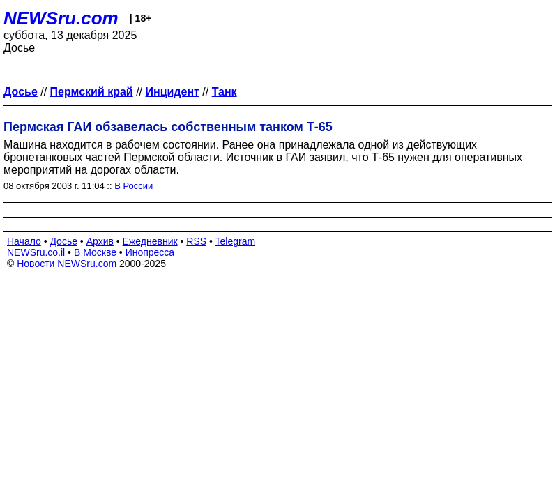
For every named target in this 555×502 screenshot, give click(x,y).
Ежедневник (150, 241)
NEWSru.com (61, 18)
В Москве (95, 252)
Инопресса (150, 252)
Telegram (235, 241)
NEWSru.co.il (36, 252)
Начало (24, 241)
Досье (63, 241)
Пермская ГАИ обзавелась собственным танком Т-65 (168, 127)
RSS (196, 241)
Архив (100, 241)
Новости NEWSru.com (66, 263)
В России (133, 186)
